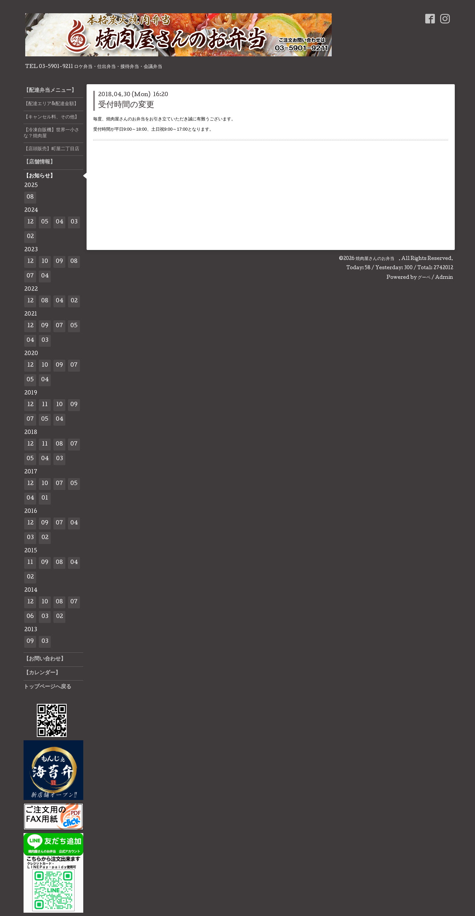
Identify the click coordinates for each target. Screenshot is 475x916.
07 (30, 276)
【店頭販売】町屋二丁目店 (51, 149)
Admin (444, 277)
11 (45, 405)
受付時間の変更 (126, 105)
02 (30, 237)
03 (74, 222)
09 (59, 262)
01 (44, 498)
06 (30, 617)
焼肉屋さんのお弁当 (377, 259)
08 (30, 197)
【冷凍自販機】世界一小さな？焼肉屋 (51, 133)
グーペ (424, 277)
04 (59, 222)
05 (44, 222)
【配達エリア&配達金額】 (51, 104)
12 (30, 222)
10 (44, 262)
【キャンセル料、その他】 (51, 117)
